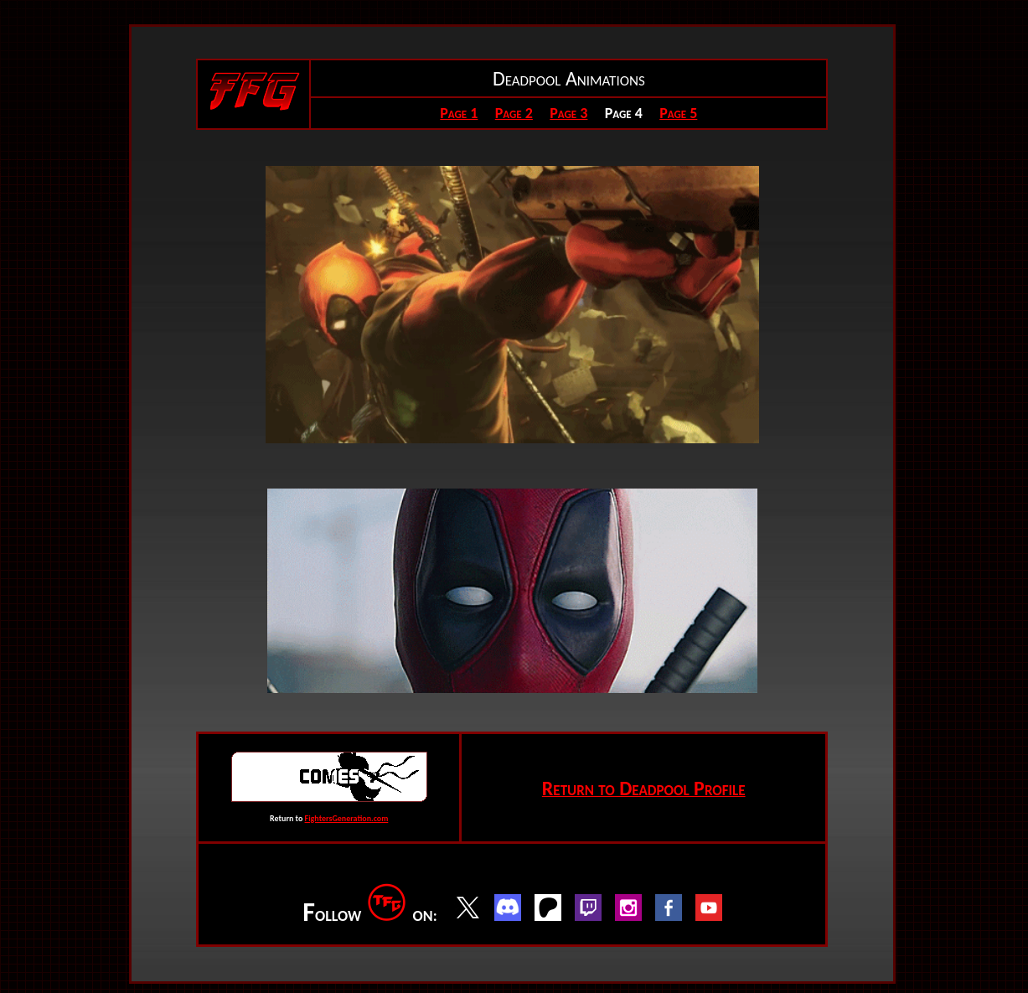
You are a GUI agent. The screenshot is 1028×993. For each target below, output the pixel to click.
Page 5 (678, 113)
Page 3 (568, 113)
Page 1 (459, 113)
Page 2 (514, 113)
